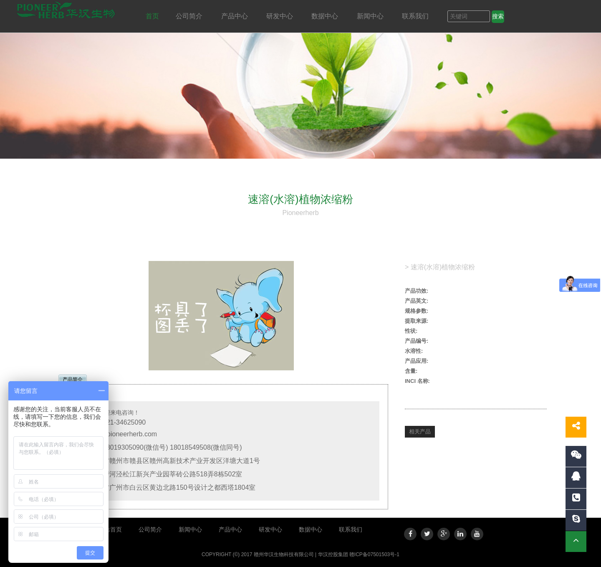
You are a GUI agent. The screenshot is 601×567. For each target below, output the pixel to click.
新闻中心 (371, 16)
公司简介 (190, 16)
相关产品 (420, 431)
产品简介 (73, 379)
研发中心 (280, 16)
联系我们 (416, 16)
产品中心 (235, 16)
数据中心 (325, 16)
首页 (152, 16)
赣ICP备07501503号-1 (374, 554)
